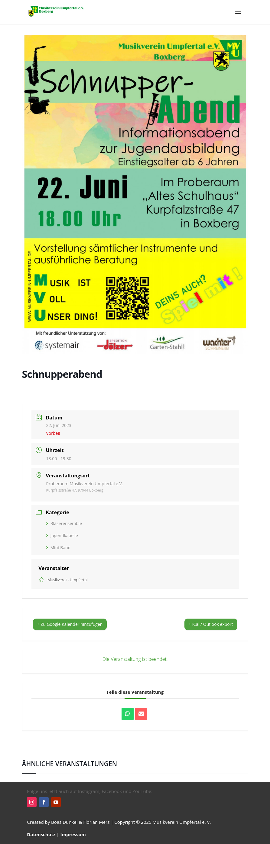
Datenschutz (41, 834)
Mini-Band (58, 547)
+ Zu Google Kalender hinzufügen (70, 624)
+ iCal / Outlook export (211, 624)
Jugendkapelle (62, 535)
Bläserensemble (64, 523)
